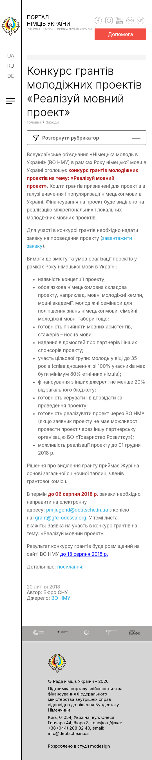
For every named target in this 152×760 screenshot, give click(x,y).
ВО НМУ (60, 608)
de (11, 76)
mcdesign (100, 746)
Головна (34, 132)
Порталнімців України (59, 22)
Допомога (120, 34)
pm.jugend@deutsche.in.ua (77, 520)
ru (11, 66)
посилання (69, 577)
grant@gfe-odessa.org (60, 528)
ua (11, 56)
